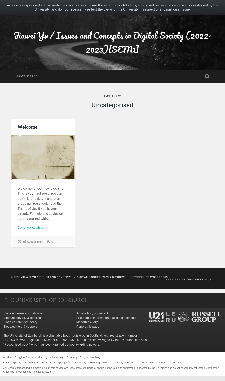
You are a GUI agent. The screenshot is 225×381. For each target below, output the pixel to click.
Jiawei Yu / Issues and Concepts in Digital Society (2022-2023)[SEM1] (112, 42)
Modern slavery (87, 322)
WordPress (159, 276)
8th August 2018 (32, 241)
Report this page (87, 326)
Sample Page (27, 76)
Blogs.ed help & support (20, 326)
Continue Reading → (33, 227)
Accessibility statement (92, 313)
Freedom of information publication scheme (106, 317)
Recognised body (16, 344)
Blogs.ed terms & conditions (22, 313)
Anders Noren (192, 279)
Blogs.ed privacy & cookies (22, 317)
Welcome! (28, 127)
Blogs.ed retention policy (20, 322)
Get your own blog (90, 357)
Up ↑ (211, 279)
